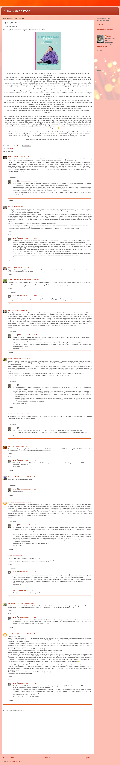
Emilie (10, 358)
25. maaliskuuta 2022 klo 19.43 (22, 502)
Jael (9, 446)
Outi (9, 310)
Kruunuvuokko (12, 477)
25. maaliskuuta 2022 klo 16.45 (28, 335)
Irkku (9, 206)
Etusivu (47, 758)
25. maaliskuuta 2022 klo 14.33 (20, 310)
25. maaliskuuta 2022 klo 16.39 (28, 238)
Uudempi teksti (9, 758)
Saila (9, 156)
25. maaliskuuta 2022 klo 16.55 (25, 414)
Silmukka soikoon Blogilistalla (105, 29)
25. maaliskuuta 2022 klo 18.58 (26, 477)
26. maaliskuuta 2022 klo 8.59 (27, 571)
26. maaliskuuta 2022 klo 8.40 (27, 428)
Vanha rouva (11, 603)
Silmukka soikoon (17, 11)
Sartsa (14, 181)
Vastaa (10, 174)
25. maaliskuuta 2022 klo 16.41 (28, 295)
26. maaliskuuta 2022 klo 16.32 (28, 617)
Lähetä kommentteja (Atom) (14, 761)
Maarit (10, 555)
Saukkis (10, 502)
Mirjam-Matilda (12, 634)
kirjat (11, 148)
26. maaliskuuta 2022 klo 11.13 (24, 603)
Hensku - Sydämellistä (14, 279)
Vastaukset (13, 177)
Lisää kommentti (9, 706)
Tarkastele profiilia (102, 46)
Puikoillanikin (12, 414)
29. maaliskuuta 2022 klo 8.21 (25, 590)
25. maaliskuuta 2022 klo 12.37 (20, 206)
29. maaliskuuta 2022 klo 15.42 (28, 683)
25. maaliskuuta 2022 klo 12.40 (20, 267)
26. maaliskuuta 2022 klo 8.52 (27, 525)
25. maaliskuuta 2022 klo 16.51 (28, 385)
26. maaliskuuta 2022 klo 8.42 (27, 460)
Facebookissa (100, 24)
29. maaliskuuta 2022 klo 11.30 (26, 634)
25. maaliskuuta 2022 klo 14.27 (30, 279)
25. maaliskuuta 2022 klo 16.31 (28, 181)
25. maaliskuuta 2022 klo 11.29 (20, 156)
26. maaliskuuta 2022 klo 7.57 (20, 555)
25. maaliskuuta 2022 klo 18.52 (19, 446)
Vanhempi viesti (86, 758)
